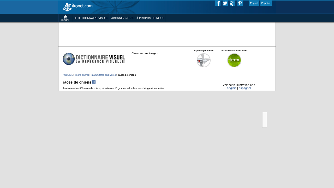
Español (288, 3)
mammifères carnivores (89, 92)
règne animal (62, 92)
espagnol (262, 109)
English (274, 3)
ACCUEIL (45, 92)
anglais (246, 109)
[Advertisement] (167, 42)
